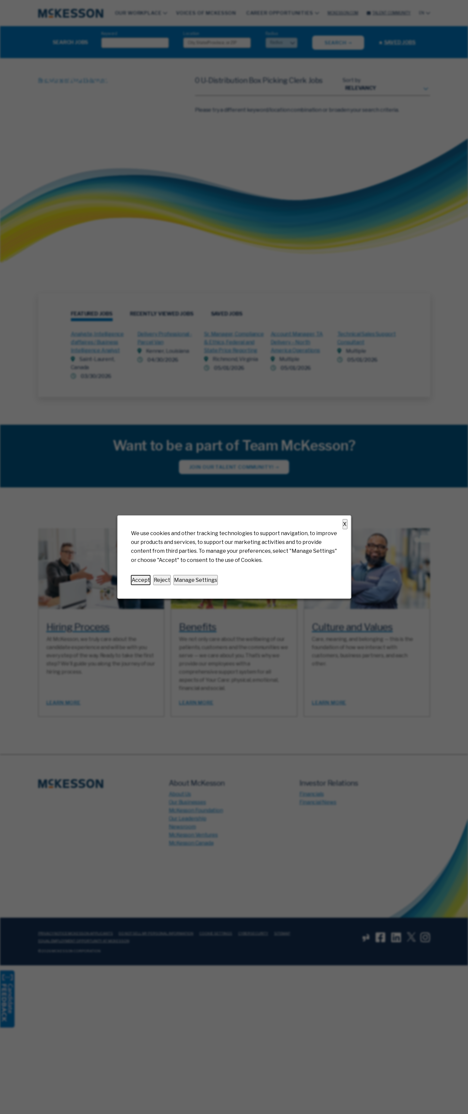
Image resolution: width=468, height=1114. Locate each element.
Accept (140, 580)
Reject (161, 580)
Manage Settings (195, 580)
